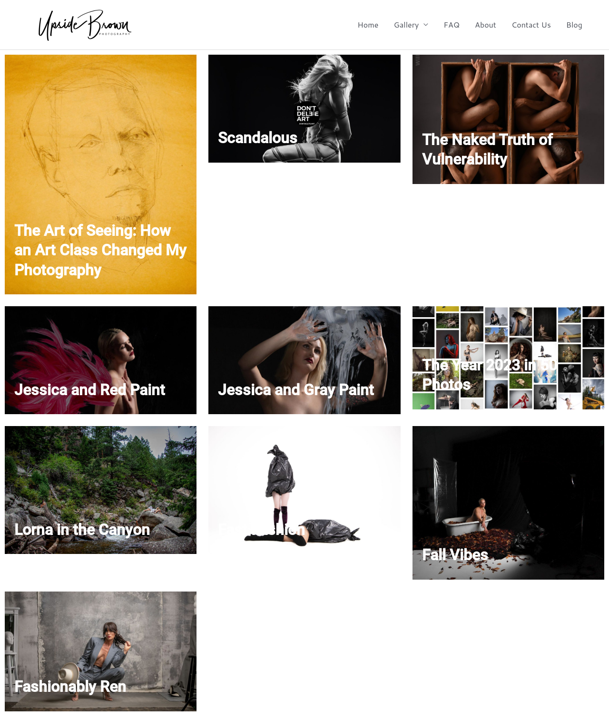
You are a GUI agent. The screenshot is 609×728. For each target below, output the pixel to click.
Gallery (406, 24)
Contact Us (531, 24)
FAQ (451, 24)
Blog (574, 24)
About (485, 24)
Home (367, 24)
